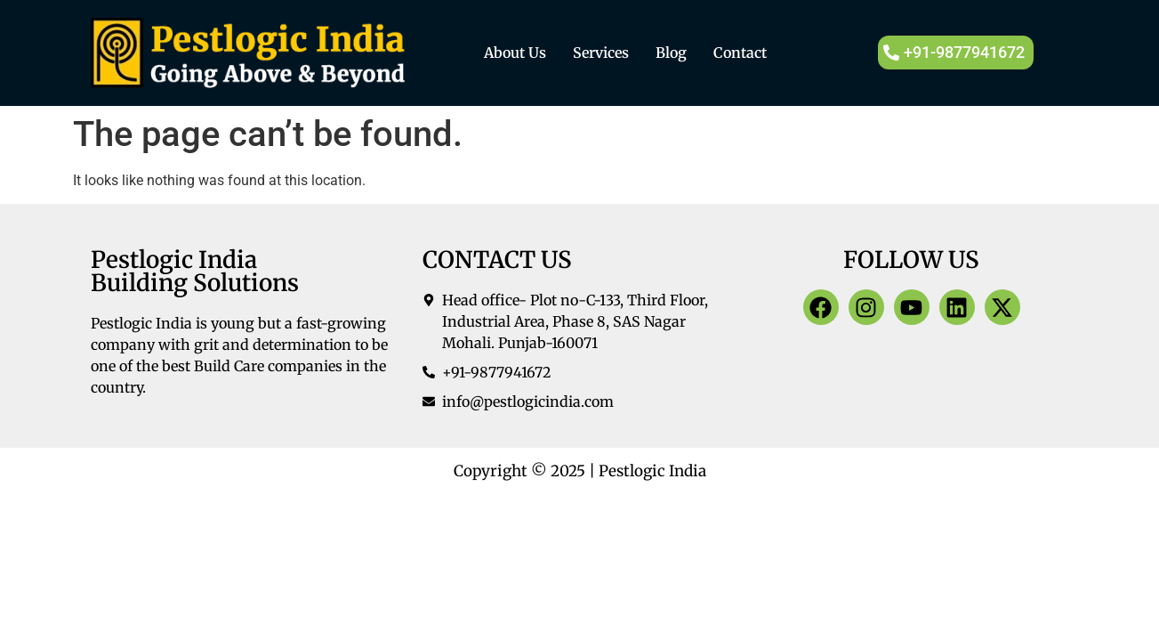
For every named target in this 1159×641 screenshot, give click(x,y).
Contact (740, 52)
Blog (671, 52)
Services (601, 52)
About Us (515, 52)
